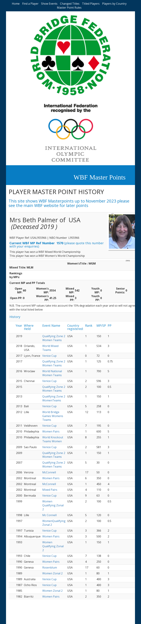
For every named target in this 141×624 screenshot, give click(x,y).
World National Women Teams (52, 373)
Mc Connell (49, 515)
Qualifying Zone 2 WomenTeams (53, 398)
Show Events (49, 3)
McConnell (49, 472)
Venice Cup (49, 356)
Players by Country (114, 3)
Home (16, 3)
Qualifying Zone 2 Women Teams (53, 338)
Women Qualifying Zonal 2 (53, 505)
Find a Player (30, 3)
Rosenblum (49, 567)
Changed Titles (69, 3)
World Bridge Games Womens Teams (52, 416)
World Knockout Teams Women (52, 439)
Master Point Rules (69, 7)
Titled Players (91, 3)
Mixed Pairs (49, 490)
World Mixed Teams (50, 348)
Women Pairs (50, 431)
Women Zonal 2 (52, 573)
